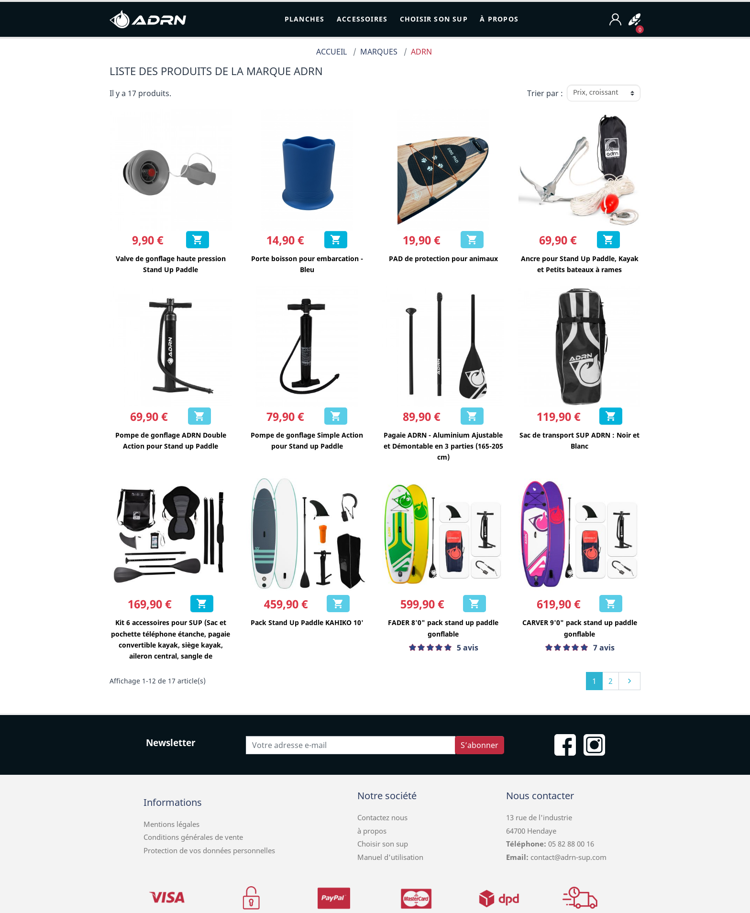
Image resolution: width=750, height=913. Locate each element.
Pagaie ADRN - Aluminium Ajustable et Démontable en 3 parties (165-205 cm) (443, 446)
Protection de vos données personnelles (209, 850)
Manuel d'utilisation (390, 857)
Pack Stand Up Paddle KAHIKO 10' (307, 622)
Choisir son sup (382, 843)
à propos (371, 831)
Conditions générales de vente (193, 837)
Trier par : (545, 93)
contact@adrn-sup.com (568, 857)
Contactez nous (382, 817)
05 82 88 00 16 (570, 843)
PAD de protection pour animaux (443, 258)
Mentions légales (171, 824)
